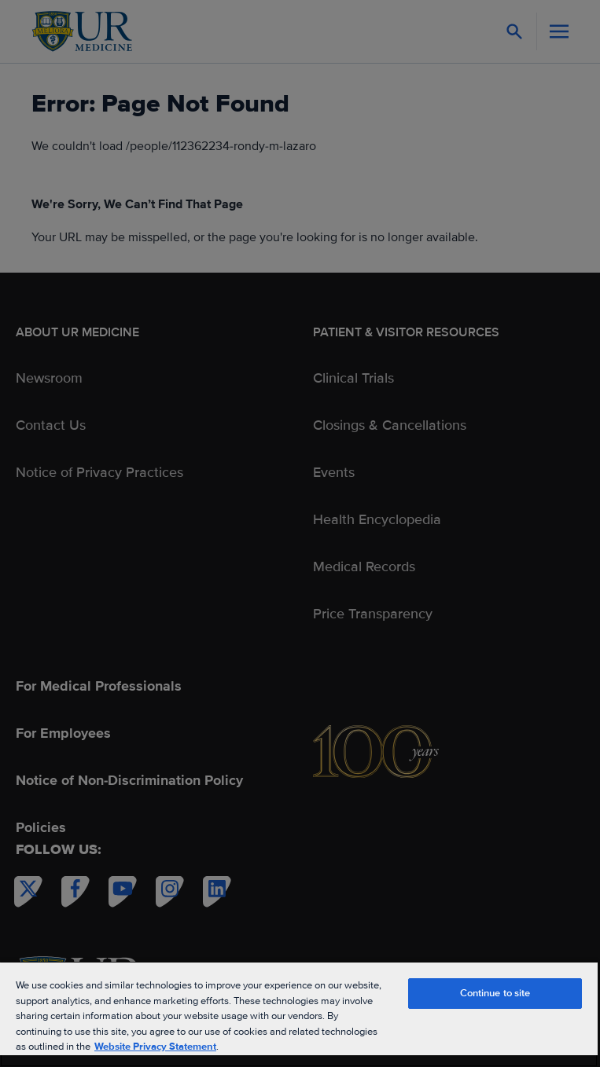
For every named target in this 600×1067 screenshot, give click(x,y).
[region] (299, 1014)
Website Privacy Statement (155, 1046)
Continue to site (495, 993)
